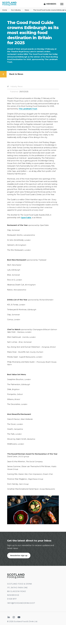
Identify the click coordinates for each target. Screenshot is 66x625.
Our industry (17, 10)
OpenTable (26, 218)
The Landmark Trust (28, 109)
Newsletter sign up (18, 555)
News (28, 10)
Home (5, 10)
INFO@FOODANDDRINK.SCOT (21, 603)
